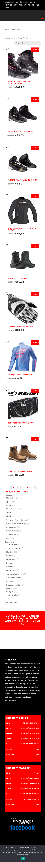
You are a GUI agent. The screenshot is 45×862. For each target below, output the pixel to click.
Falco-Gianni (12, 531)
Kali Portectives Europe (16, 523)
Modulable (11, 602)
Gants (9, 567)
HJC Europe (11, 527)
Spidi (8, 501)
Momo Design (12, 498)
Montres (10, 552)
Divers (9, 556)
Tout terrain (11, 544)
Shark (8, 516)
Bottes (9, 563)
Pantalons (10, 570)
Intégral (9, 591)
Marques (8, 495)
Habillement (10, 542)
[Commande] (27, 43)
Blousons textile (13, 585)
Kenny (9, 505)
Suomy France (12, 509)
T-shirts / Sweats (13, 548)
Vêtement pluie (13, 577)
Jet (7, 599)
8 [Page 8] (27, 487)
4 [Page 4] (19, 487)
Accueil (7, 29)
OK (23, 858)
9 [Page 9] (30, 487)
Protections (11, 559)
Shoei (8, 512)
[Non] (42, 853)
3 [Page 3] (16, 487)
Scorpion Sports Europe (16, 520)
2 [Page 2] (13, 487)
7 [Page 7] (24, 487)
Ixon (8, 538)
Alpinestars (11, 534)
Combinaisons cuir (14, 574)
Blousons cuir (12, 581)
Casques (8, 589)
